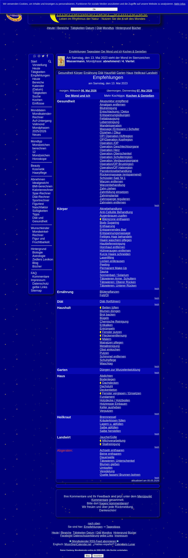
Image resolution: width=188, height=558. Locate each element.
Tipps (35, 214)
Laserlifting (107, 257)
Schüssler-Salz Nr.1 (113, 178)
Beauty (35, 165)
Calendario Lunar (125, 544)
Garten (121, 72)
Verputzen (106, 410)
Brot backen (107, 314)
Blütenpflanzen (109, 291)
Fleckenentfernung (114, 335)
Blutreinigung (108, 108)
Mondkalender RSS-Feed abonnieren (94, 541)
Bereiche (63, 28)
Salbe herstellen (110, 431)
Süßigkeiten (40, 210)
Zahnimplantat (109, 195)
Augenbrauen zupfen (113, 215)
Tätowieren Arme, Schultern (118, 278)
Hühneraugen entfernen (115, 250)
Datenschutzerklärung (86, 535)
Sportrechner (40, 200)
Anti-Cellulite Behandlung (116, 212)
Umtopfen (106, 467)
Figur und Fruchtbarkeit (41, 240)
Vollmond (38, 124)
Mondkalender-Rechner (42, 115)
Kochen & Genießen (135, 51)
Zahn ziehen (108, 188)
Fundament (107, 396)
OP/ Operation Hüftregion (116, 136)
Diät (99, 28)
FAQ (34, 273)
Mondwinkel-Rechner (40, 233)
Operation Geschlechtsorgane (119, 146)
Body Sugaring (109, 222)
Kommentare (40, 276)
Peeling (105, 264)
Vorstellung (39, 65)
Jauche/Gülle (108, 437)
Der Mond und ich (111, 51)
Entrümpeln (107, 328)
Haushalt (110, 72)
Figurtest (38, 203)
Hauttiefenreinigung (112, 243)
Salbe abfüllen (109, 427)
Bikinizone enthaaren (116, 219)
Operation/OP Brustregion (116, 164)
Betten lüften (110, 307)
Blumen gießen (109, 464)
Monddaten (38, 110)
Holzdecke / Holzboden (115, 400)
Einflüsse (38, 103)
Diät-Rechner (41, 196)
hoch (157, 205)
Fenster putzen (112, 332)
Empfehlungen (77, 51)
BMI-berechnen (42, 186)
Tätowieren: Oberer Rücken (118, 282)
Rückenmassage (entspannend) (120, 174)
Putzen (104, 353)
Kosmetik (38, 169)
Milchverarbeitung (113, 440)
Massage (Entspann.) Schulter (119, 129)
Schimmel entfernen (113, 356)
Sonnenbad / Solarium (114, 275)
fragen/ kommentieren (113, 503)
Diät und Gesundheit (39, 219)
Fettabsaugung (109, 118)
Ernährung (90, 72)
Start (34, 61)
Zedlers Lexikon (42, 259)
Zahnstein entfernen (113, 202)
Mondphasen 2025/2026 (40, 129)
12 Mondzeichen (41, 153)
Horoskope (39, 159)
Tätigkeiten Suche (39, 94)
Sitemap (36, 290)
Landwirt (152, 72)
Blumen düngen (110, 311)
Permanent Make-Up (113, 268)
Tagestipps (113, 526)
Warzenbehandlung (112, 185)
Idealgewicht (40, 183)
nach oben (94, 523)
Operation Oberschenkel (116, 153)
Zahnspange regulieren (115, 199)
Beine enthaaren (110, 453)
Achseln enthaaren (112, 450)
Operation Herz (110, 150)
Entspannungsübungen (115, 115)
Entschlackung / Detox (114, 111)
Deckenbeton (108, 389)
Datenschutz (40, 283)
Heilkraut (139, 72)
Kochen (37, 100)
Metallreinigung (110, 346)
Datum (90, 28)
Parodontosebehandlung (116, 171)
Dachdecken (110, 382)
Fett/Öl (104, 295)
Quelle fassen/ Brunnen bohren (120, 474)
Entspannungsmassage (115, 233)
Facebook (66, 535)
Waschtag (106, 363)
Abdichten (106, 375)
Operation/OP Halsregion (116, 167)
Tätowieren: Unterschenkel (117, 460)
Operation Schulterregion (116, 157)
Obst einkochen (110, 349)
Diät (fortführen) (110, 301)
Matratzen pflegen (111, 342)
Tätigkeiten (77, 28)
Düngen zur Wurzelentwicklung (120, 369)
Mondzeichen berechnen (41, 146)
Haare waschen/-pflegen (116, 240)
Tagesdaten (93, 51)
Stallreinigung (111, 444)
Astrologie (38, 256)
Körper (78, 72)
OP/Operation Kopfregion (116, 139)
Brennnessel (108, 417)
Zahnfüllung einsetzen (114, 192)
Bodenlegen (107, 379)
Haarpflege (39, 172)
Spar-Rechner (41, 193)
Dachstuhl (106, 386)
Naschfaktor (40, 207)
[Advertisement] (94, 47)
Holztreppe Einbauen (113, 403)
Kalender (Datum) (38, 87)
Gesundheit (65, 72)
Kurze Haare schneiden (115, 254)
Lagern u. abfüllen (111, 424)
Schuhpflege (108, 360)
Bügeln (104, 318)
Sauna (104, 271)
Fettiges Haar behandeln (116, 236)
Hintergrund (123, 28)
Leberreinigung (109, 122)
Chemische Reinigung (114, 321)
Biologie (37, 252)
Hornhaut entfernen (112, 247)
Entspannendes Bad (113, 229)
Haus (129, 72)
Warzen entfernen (111, 181)
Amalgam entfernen (112, 104)
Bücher (136, 28)
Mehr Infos (179, 3)
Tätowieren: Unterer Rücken (118, 285)
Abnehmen (38, 179)
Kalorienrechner (42, 189)
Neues (36, 134)
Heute (51, 28)
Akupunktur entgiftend (114, 101)
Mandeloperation (111, 125)
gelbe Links (39, 287)
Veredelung (107, 471)
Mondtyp (108, 28)
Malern (106, 339)
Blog (35, 263)
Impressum (38, 280)
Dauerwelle (107, 457)
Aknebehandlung (111, 208)
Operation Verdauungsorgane (119, 160)
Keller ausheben (110, 407)
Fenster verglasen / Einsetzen (121, 393)
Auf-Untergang (41, 120)
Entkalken (106, 325)
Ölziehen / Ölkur (110, 132)
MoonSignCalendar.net (77, 544)
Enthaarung (107, 226)
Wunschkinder (40, 228)
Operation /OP (109, 143)
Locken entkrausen (112, 261)
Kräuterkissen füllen (113, 420)
